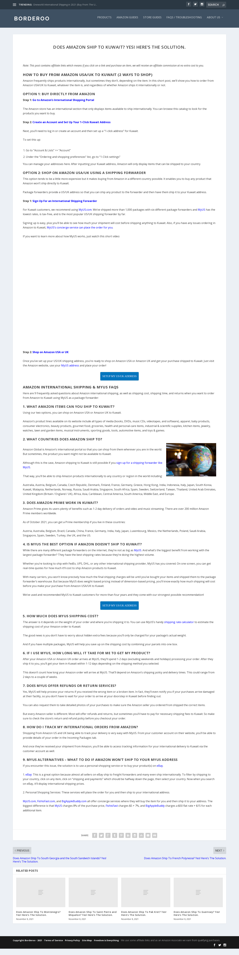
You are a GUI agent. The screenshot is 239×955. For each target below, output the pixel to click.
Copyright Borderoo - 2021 (27, 942)
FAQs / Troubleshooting (184, 19)
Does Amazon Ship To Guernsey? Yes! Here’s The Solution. (197, 916)
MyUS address (70, 368)
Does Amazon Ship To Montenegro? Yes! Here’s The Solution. (38, 916)
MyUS (201, 212)
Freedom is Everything (106, 942)
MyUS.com (85, 212)
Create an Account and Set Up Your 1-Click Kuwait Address (71, 124)
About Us (213, 19)
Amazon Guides (127, 19)
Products (104, 19)
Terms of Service (53, 942)
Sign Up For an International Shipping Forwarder (64, 203)
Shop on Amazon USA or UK (50, 354)
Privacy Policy (72, 942)
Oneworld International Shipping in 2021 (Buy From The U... (65, 4)
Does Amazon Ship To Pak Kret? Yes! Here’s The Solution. (143, 916)
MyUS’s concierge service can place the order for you (80, 230)
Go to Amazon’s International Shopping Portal (63, 102)
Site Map (87, 942)
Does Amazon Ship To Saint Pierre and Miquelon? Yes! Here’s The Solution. (92, 916)
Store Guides (152, 19)
